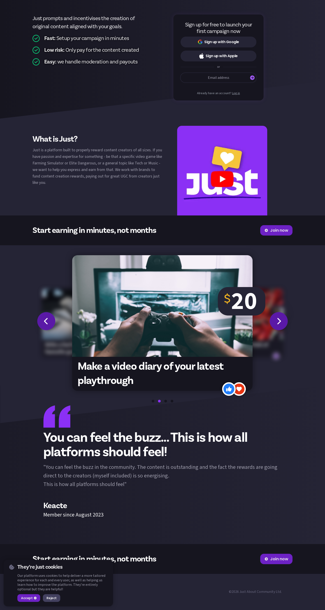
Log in (236, 93)
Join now (276, 230)
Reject (51, 598)
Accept (29, 598)
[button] (222, 170)
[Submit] (252, 77)
